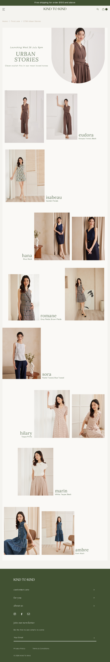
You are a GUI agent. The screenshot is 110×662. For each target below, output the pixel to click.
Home (5, 21)
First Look (15, 21)
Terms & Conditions (41, 649)
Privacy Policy (19, 649)
